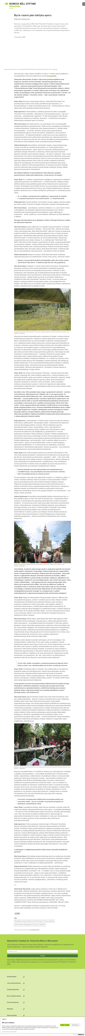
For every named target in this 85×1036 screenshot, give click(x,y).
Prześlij (42, 955)
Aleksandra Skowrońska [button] (22, 19)
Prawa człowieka (49, 921)
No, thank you (75, 1025)
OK (65, 1025)
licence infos (54, 69)
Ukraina (35, 924)
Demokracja (38, 921)
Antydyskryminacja (20, 921)
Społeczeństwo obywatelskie (23, 924)
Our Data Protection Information (8, 1031)
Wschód (42, 924)
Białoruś (30, 921)
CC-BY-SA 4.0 (34, 929)
